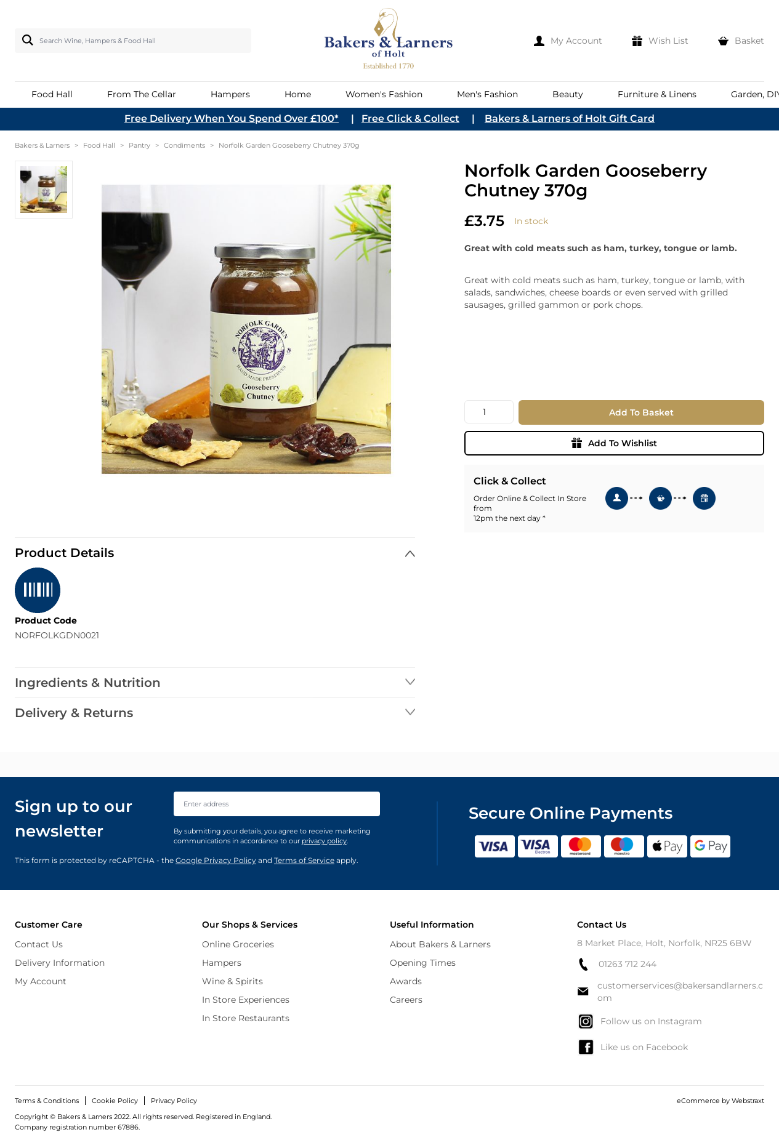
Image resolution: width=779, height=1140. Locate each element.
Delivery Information (60, 962)
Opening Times (423, 962)
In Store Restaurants (245, 1018)
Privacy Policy (174, 1100)
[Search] (25, 40)
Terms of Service (304, 860)
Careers (406, 999)
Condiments (184, 145)
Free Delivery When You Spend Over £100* (231, 118)
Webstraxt (748, 1100)
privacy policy (324, 841)
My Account (41, 981)
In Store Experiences (245, 999)
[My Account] (568, 40)
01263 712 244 (616, 964)
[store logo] (390, 40)
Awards (406, 981)
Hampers (221, 962)
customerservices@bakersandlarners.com (670, 991)
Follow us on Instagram (639, 1021)
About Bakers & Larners (440, 944)
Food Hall (99, 145)
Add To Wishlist (614, 443)
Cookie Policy (115, 1100)
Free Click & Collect (410, 118)
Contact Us (39, 944)
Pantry (139, 145)
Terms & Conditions (47, 1100)
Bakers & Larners (42, 145)
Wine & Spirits (232, 981)
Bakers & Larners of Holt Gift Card (570, 118)
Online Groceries (238, 944)
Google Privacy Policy (216, 860)
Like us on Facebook (632, 1047)
